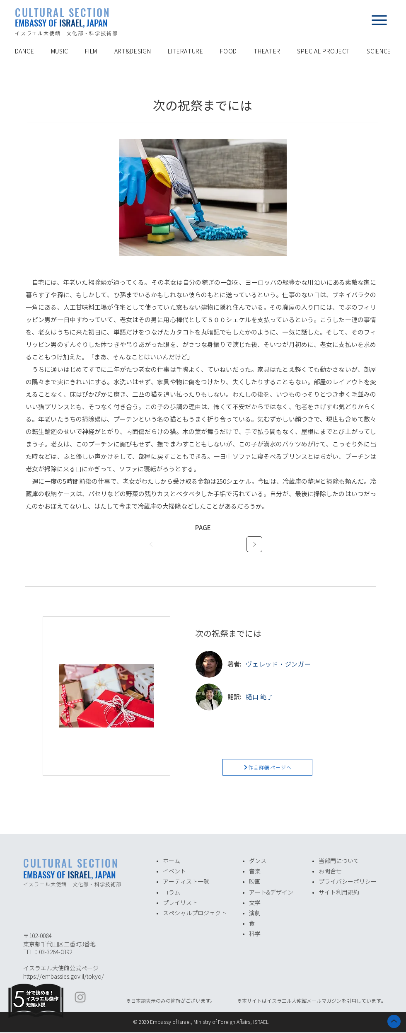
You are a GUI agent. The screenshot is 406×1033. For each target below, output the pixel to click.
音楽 (255, 871)
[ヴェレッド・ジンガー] (303, 664)
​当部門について (339, 861)
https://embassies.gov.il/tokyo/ (63, 977)
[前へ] (151, 544)
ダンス (257, 861)
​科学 (255, 934)
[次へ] (255, 544)
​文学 (255, 903)
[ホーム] (394, 1021)
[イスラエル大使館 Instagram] (80, 997)
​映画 (255, 882)
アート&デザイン (271, 892)
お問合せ (330, 871)
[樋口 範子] (303, 697)
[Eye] (35, 1001)
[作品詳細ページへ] (267, 767)
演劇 (255, 913)
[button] (379, 19)
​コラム (171, 892)
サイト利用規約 (339, 892)
